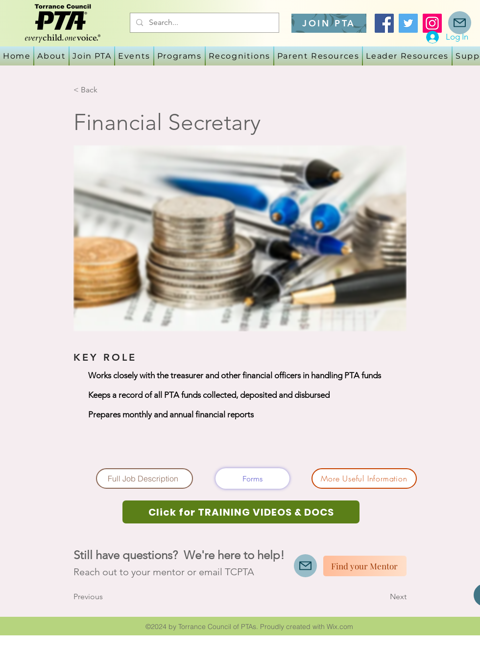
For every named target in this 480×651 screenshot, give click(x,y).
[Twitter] (408, 23)
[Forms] (252, 478)
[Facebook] (384, 23)
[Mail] (459, 22)
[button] (134, 55)
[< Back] (105, 90)
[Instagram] (432, 23)
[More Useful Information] (364, 478)
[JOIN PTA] (328, 23)
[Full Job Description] (144, 478)
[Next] (382, 597)
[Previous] (105, 597)
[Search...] (203, 22)
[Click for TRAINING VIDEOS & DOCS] (241, 511)
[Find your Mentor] (365, 566)
